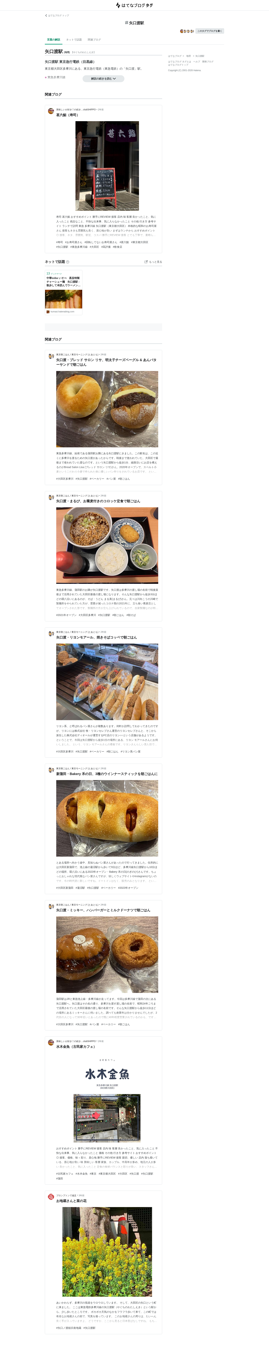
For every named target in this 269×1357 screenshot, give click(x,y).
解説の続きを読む (103, 78)
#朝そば (131, 615)
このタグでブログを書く (209, 31)
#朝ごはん (124, 478)
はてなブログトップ (178, 64)
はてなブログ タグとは (179, 61)
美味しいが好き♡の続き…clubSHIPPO (76, 109)
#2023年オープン (128, 887)
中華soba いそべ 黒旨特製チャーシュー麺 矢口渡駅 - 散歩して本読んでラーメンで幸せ (64, 282)
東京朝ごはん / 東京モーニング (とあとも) (77, 354)
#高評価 (106, 246)
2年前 (101, 109)
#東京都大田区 (139, 242)
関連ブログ (94, 39)
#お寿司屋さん (73, 242)
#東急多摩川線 (79, 246)
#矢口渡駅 (62, 246)
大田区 (58, 68)
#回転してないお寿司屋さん (101, 242)
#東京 (93, 1173)
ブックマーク (54, 273)
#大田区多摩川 (64, 478)
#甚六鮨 (124, 242)
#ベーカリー (97, 478)
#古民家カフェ (64, 1173)
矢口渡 (130, 68)
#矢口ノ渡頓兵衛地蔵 (68, 1327)
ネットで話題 (74, 39)
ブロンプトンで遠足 (66, 1195)
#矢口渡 (134, 1173)
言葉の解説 (53, 39)
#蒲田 (59, 1178)
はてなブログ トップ (57, 15)
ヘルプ (196, 61)
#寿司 (59, 242)
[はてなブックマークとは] (67, 262)
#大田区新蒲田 (64, 887)
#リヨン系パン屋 (130, 751)
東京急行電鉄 (93, 68)
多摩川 (67, 68)
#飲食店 (117, 246)
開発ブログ (208, 61)
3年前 (81, 1195)
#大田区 (94, 246)
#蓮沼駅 (80, 887)
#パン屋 (111, 478)
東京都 (49, 68)
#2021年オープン (66, 615)
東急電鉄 (111, 68)
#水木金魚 (82, 1173)
